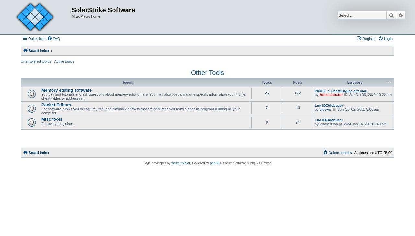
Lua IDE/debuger (329, 105)
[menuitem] (53, 39)
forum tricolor (180, 163)
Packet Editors (56, 104)
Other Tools (207, 72)
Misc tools (52, 119)
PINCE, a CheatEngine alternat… (342, 91)
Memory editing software (67, 90)
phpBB (215, 163)
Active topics (64, 61)
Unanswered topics (36, 61)
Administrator (331, 95)
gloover (325, 109)
